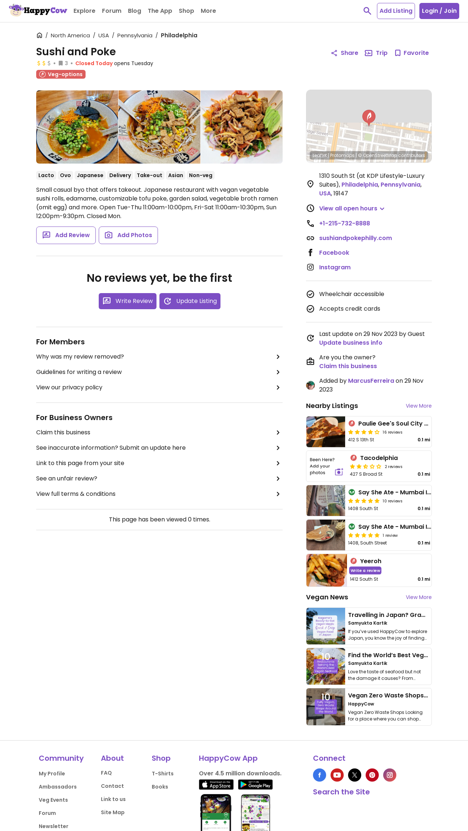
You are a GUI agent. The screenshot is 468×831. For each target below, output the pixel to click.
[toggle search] (367, 10)
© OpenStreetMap (377, 155)
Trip (376, 53)
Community (61, 758)
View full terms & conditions (159, 494)
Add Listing (396, 11)
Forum (47, 813)
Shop (161, 758)
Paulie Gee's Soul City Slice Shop (406, 423)
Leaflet (320, 155)
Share (344, 53)
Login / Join (439, 11)
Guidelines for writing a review (159, 372)
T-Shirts (163, 773)
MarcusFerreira (371, 381)
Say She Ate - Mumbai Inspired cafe (411, 492)
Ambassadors (58, 786)
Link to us (113, 799)
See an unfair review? (159, 478)
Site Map (113, 812)
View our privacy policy (159, 387)
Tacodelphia (379, 458)
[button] (368, 118)
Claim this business (159, 432)
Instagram (335, 267)
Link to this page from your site (159, 463)
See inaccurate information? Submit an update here (159, 447)
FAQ (106, 772)
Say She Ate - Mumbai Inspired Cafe (412, 527)
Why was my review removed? (159, 356)
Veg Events (53, 800)
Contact (112, 786)
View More (419, 405)
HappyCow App (228, 758)
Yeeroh (370, 561)
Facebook (334, 252)
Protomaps (342, 155)
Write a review (365, 570)
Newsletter (53, 826)
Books (160, 786)
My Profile (52, 773)
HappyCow (361, 704)
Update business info (350, 342)
